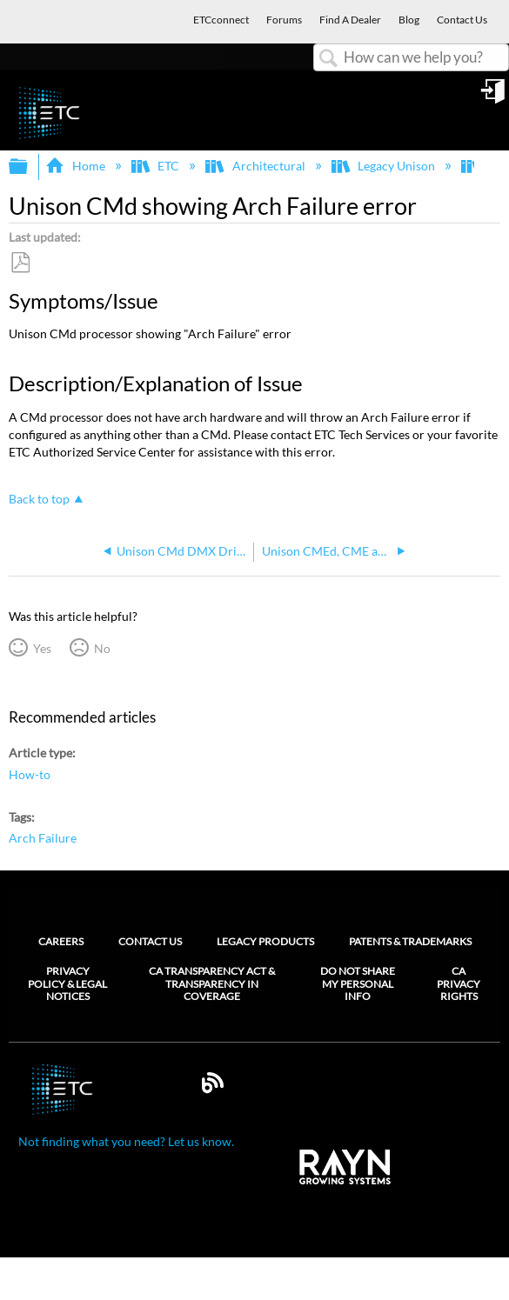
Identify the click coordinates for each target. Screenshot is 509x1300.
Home (76, 165)
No (102, 648)
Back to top (39, 498)
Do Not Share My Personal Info (357, 984)
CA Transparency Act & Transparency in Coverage (212, 984)
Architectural (256, 165)
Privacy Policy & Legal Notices (67, 984)
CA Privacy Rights (458, 984)
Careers (61, 941)
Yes (42, 648)
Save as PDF (20, 263)
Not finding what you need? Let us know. (126, 1141)
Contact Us (150, 941)
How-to (29, 774)
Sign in (494, 97)
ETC (156, 165)
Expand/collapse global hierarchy (29, 167)
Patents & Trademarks (410, 941)
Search (329, 58)
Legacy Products (265, 941)
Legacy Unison (385, 165)
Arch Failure (43, 837)
